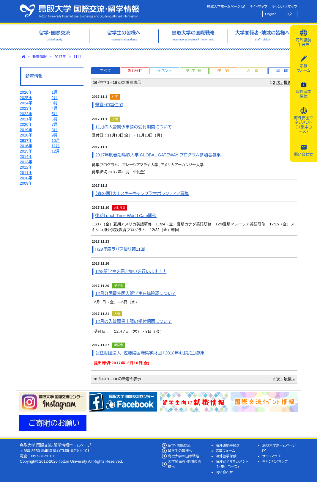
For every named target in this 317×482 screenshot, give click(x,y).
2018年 (26, 135)
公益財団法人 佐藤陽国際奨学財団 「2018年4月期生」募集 (150, 353)
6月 (55, 119)
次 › (279, 82)
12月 (56, 151)
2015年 (26, 151)
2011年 (26, 172)
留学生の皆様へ (180, 451)
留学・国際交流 (179, 445)
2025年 (26, 97)
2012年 (26, 167)
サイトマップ (258, 6)
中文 (289, 14)
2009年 (26, 183)
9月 (55, 135)
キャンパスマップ (284, 6)
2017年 (60, 57)
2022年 (26, 114)
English (270, 14)
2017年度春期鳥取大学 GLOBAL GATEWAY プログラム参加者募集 (158, 155)
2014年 (26, 156)
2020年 (26, 124)
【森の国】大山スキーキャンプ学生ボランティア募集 (142, 193)
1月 (55, 92)
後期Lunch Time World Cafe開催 (126, 215)
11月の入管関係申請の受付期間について (133, 127)
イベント (164, 70)
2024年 (26, 103)
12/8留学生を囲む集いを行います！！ (131, 271)
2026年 (26, 92)
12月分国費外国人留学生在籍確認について (135, 293)
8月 (55, 130)
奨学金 (194, 70)
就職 (284, 70)
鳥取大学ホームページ (226, 6)
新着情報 (39, 57)
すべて (105, 70)
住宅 (225, 70)
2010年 (26, 178)
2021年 (26, 119)
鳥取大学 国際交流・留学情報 (79, 11)
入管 (254, 70)
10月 (56, 140)
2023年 (26, 108)
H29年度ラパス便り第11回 (120, 249)
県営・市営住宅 (109, 104)
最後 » (289, 82)
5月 (55, 114)
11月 (77, 57)
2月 (55, 97)
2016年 (26, 146)
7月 (55, 124)
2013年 (26, 162)
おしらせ (135, 70)
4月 (55, 108)
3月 (55, 103)
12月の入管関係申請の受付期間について (133, 321)
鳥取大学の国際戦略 (183, 456)
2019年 (26, 130)
